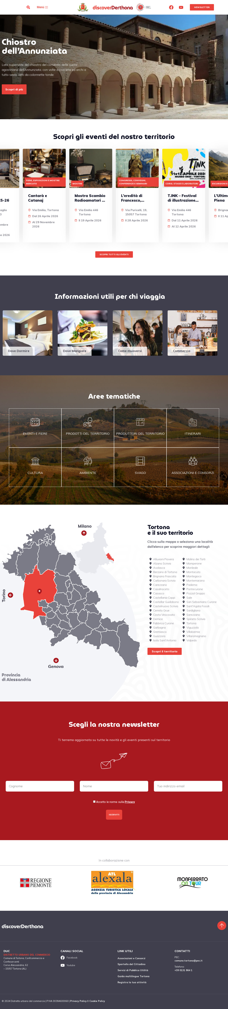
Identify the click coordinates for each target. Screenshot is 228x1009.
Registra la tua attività (132, 982)
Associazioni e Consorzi (131, 958)
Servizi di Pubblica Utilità (133, 970)
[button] (28, 7)
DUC (7, 951)
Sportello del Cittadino (131, 964)
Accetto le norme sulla (115, 802)
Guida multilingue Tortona (133, 976)
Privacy (130, 802)
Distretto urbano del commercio (27, 954)
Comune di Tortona (14, 958)
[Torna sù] (221, 925)
